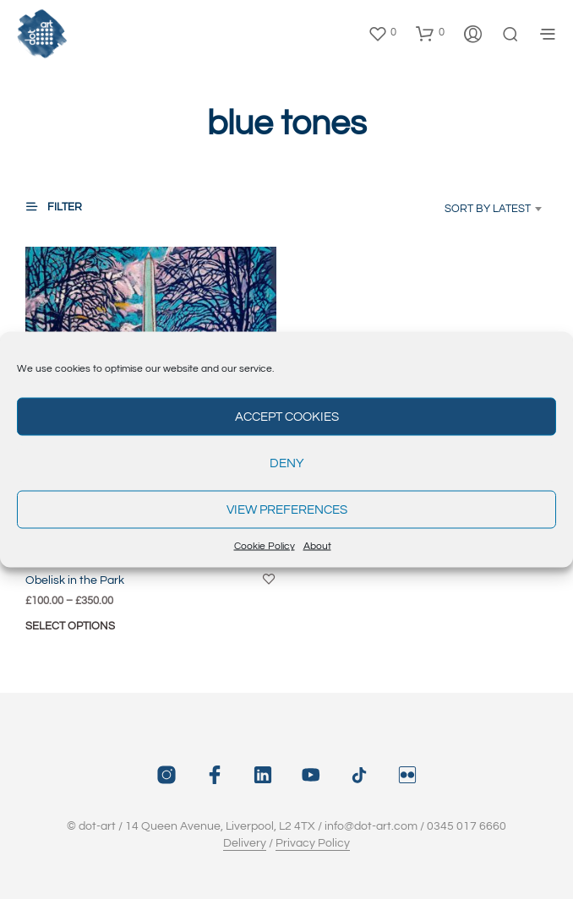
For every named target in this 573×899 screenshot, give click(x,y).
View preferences (286, 509)
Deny (287, 462)
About (317, 546)
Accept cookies (287, 416)
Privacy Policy (313, 843)
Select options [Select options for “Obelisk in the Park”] (70, 626)
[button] (382, 33)
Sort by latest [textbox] (488, 209)
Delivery (244, 843)
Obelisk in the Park (74, 580)
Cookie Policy (264, 546)
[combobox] (477, 209)
